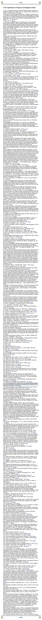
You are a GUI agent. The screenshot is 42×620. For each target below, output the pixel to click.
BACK (20, 13)
